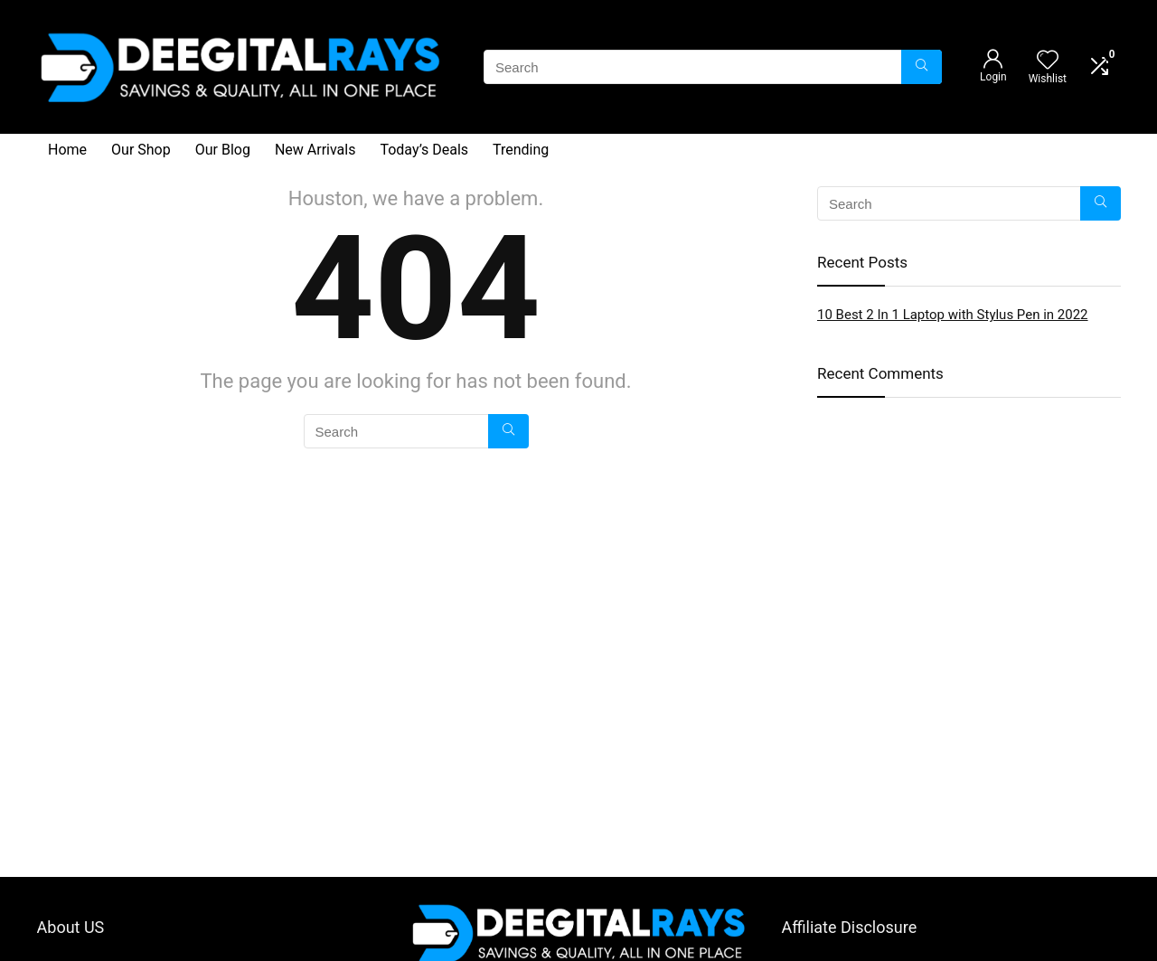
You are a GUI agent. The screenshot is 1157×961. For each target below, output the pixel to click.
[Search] (921, 67)
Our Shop (141, 149)
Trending (521, 149)
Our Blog (222, 149)
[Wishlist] (1047, 61)
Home (67, 149)
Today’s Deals (424, 149)
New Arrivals (315, 149)
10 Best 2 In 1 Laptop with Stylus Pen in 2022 (952, 314)
